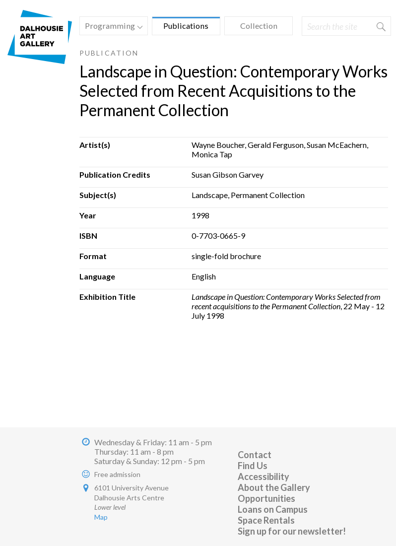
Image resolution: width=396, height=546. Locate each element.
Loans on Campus (273, 509)
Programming (111, 27)
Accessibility (263, 476)
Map (101, 517)
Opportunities (266, 498)
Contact (254, 454)
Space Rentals (266, 520)
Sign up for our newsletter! (292, 531)
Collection (258, 25)
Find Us (252, 465)
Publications (185, 25)
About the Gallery (274, 487)
